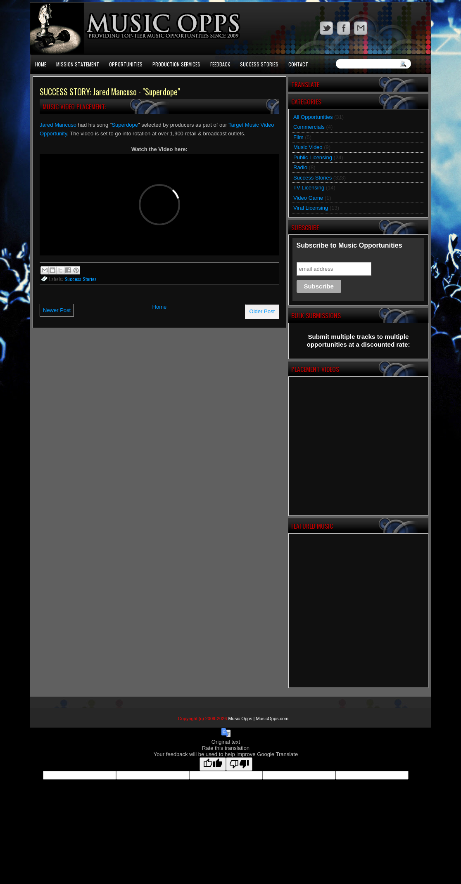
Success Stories (259, 64)
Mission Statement (77, 64)
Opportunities (126, 64)
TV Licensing (308, 187)
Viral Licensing (310, 208)
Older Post (262, 311)
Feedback (220, 64)
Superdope (125, 125)
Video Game (308, 198)
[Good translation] (213, 764)
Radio (300, 167)
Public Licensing (312, 157)
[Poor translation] (239, 764)
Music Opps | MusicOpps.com (258, 718)
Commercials (309, 127)
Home (40, 64)
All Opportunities (313, 117)
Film (298, 137)
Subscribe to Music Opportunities (349, 245)
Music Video (308, 147)
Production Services (176, 64)
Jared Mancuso (58, 125)
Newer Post (57, 310)
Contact (298, 64)
